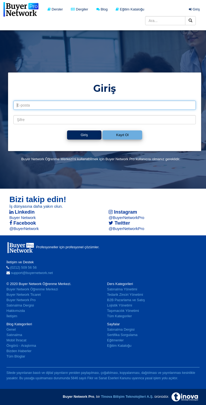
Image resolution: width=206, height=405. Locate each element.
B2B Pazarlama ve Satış (126, 300)
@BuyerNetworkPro (126, 217)
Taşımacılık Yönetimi (123, 311)
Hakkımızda (15, 311)
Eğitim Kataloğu (130, 9)
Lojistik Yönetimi (119, 305)
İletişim (11, 316)
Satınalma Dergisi (20, 305)
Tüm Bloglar (15, 356)
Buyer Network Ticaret (23, 295)
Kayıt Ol (122, 135)
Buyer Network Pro (21, 300)
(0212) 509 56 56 (23, 267)
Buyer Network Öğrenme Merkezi (32, 289)
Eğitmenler (115, 340)
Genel (11, 329)
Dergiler (79, 9)
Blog (102, 9)
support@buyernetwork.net (32, 273)
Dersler (55, 9)
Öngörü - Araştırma (21, 346)
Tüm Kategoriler (119, 316)
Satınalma (14, 335)
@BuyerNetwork (24, 228)
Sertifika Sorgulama (122, 335)
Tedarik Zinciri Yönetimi (125, 295)
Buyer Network (22, 217)
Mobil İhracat (16, 340)
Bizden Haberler (18, 351)
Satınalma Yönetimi (122, 289)
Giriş (194, 9)
